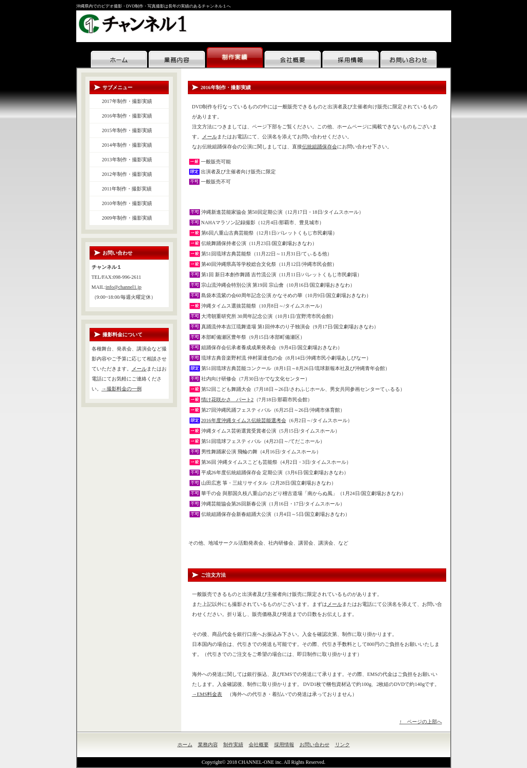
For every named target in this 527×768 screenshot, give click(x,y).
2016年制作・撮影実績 (127, 116)
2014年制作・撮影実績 (127, 145)
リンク (342, 745)
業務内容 (208, 745)
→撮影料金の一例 (122, 389)
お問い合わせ (315, 745)
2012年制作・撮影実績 (127, 174)
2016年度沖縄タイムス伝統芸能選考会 (243, 420)
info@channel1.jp (124, 287)
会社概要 (259, 745)
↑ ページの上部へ (421, 722)
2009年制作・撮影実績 (127, 218)
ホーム (184, 745)
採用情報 (284, 745)
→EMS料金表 (207, 694)
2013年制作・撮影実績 (127, 160)
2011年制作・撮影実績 (127, 189)
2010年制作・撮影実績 (127, 203)
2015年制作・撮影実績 (127, 130)
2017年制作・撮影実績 (127, 101)
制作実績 (233, 745)
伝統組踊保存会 (319, 147)
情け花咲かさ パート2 (227, 400)
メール (209, 137)
